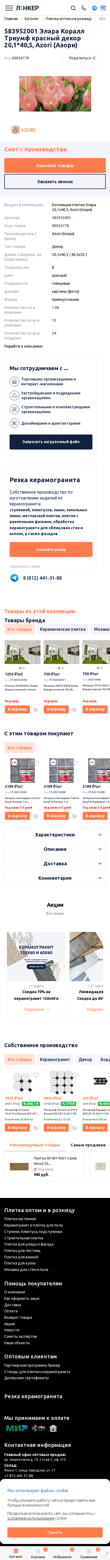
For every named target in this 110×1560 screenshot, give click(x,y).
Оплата (11, 1311)
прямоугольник (65, 299)
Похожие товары (55, 165)
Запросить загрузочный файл (51, 442)
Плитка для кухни (19, 1263)
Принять (55, 1532)
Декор (57, 246)
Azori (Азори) (63, 234)
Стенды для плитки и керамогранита (37, 1372)
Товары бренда (24, 620)
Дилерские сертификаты (26, 1378)
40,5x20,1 (79, 254)
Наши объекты (17, 1343)
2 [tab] (24, 668)
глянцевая (61, 283)
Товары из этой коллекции (39, 611)
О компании (14, 1292)
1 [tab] (20, 668)
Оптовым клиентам (30, 1356)
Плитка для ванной (21, 1257)
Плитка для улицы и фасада (29, 1244)
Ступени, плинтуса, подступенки (33, 1231)
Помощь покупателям (33, 1283)
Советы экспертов (20, 1336)
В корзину (17, 709)
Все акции (55, 913)
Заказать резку (51, 549)
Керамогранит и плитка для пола (33, 1225)
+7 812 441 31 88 (18, 1476)
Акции (9, 1324)
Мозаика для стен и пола (26, 1269)
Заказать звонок (55, 181)
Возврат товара (18, 1317)
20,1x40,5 (60, 254)
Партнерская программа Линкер (32, 1365)
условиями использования (30, 1518)
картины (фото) (65, 291)
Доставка (12, 1305)
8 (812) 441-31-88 (42, 578)
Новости (11, 1330)
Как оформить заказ (21, 1298)
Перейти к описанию (23, 346)
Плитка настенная (20, 1219)
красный (59, 275)
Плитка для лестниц (22, 1250)
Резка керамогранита (33, 1396)
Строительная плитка (23, 1238)
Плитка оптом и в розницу (39, 1210)
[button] (106, 1553)
